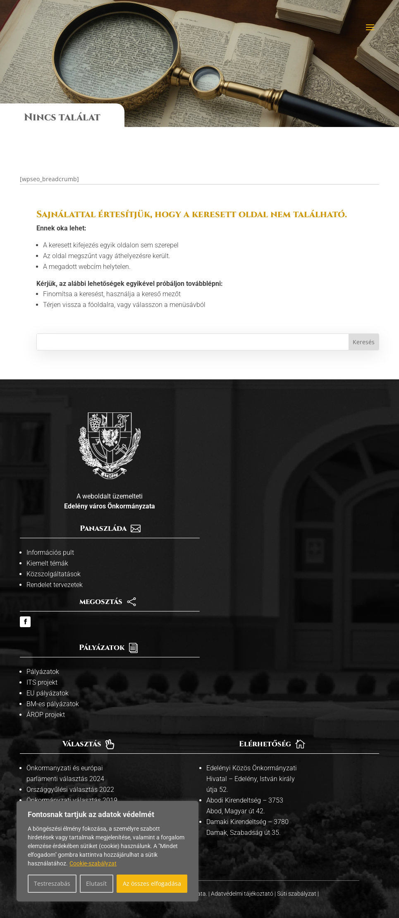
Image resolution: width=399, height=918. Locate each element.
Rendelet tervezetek (54, 575)
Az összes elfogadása (152, 883)
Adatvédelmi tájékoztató (243, 883)
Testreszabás (52, 883)
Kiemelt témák (47, 554)
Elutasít (96, 883)
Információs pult (50, 543)
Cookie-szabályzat (93, 863)
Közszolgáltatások (53, 564)
